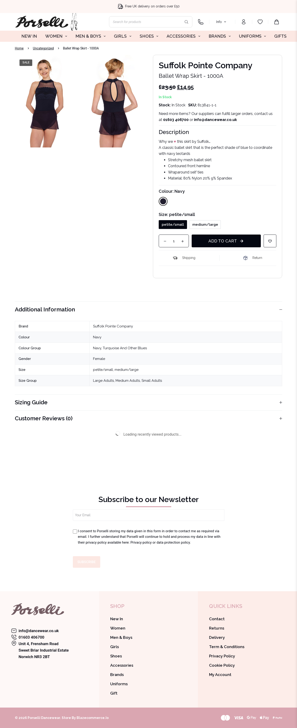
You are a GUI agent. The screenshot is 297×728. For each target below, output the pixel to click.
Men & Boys (121, 637)
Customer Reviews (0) (148, 418)
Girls (114, 646)
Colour (172, 191)
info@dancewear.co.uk (39, 630)
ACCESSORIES (184, 36)
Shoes (116, 656)
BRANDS (220, 36)
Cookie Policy (222, 665)
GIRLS (123, 36)
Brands (117, 674)
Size (177, 214)
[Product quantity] (174, 241)
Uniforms (119, 684)
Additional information (148, 309)
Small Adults (152, 381)
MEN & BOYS (91, 36)
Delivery (217, 637)
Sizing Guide (148, 402)
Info (222, 22)
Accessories (121, 665)
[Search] (186, 21)
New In (116, 619)
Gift (113, 693)
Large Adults (103, 381)
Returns (216, 628)
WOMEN (57, 36)
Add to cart (222, 240)
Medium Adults (128, 381)
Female (99, 359)
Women (117, 628)
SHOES (150, 36)
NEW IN (29, 36)
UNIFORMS (253, 36)
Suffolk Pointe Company (113, 326)
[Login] (243, 22)
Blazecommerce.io (93, 718)
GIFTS (280, 36)
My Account (220, 674)
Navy (97, 337)
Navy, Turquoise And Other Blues (120, 348)
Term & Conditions (226, 646)
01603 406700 (176, 120)
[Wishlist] (260, 22)
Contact (217, 619)
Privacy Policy (222, 656)
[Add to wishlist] (270, 241)
